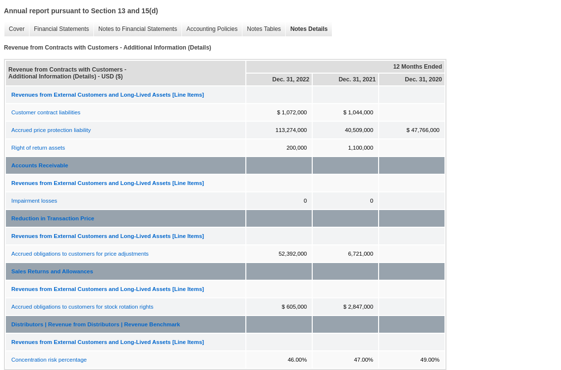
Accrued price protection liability (51, 130)
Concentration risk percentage (49, 360)
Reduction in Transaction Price (52, 218)
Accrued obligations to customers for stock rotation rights (82, 307)
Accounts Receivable (39, 165)
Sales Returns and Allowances (52, 271)
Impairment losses (34, 201)
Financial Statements (59, 29)
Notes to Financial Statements (135, 29)
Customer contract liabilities (46, 112)
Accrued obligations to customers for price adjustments (79, 254)
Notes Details (306, 29)
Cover (14, 29)
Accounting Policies (209, 29)
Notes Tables (261, 29)
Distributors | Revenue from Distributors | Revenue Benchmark (95, 324)
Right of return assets (38, 148)
